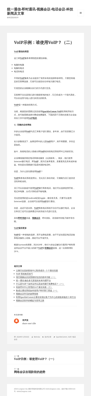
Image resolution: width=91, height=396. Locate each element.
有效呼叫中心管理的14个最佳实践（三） (34, 287)
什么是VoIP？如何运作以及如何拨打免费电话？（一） (40, 283)
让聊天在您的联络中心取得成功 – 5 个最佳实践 (37, 270)
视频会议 (36, 218)
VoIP (16, 51)
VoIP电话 (32, 118)
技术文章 (48, 337)
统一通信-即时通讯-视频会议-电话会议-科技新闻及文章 (40, 11)
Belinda (37, 337)
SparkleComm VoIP (52, 111)
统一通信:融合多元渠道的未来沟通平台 (33, 280)
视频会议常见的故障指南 (27, 293)
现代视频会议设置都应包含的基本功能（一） (36, 277)
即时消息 (22, 218)
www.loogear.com (24, 391)
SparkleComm (61, 337)
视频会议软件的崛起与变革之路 (30, 300)
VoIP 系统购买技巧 (24, 273)
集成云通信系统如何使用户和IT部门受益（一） (37, 290)
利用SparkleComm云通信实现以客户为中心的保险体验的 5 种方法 (46, 297)
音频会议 (49, 248)
